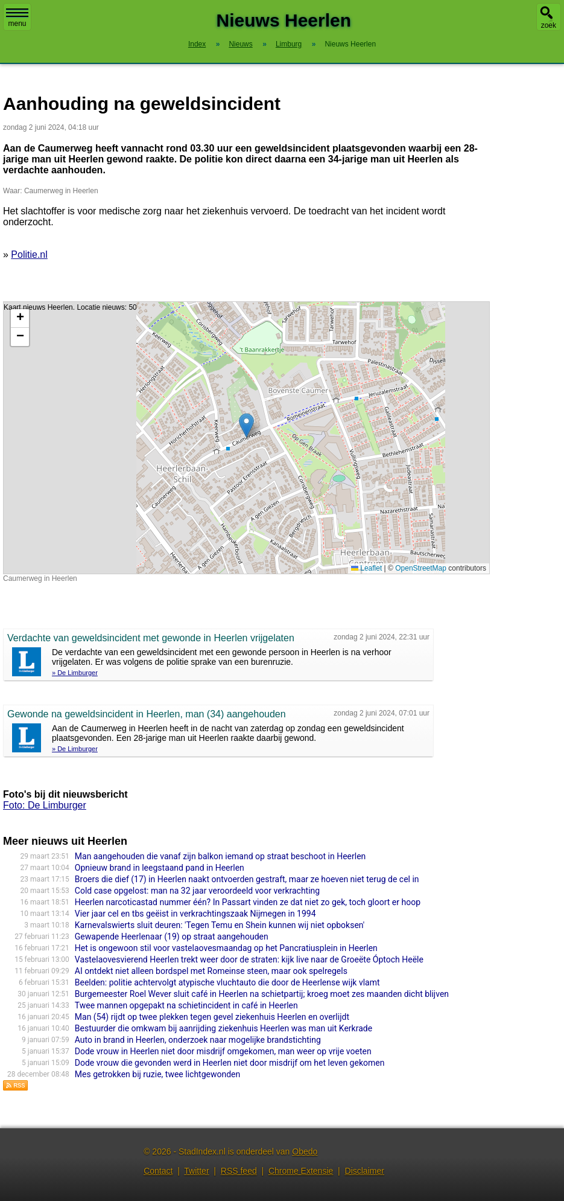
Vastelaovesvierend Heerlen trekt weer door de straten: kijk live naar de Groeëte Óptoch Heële (249, 959)
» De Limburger (75, 672)
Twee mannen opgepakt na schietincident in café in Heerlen (186, 1005)
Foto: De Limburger (44, 805)
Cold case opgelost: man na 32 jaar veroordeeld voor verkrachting (197, 890)
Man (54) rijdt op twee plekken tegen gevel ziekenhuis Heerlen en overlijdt (212, 1017)
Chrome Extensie (300, 1171)
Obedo (304, 1151)
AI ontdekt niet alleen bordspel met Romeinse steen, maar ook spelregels (211, 971)
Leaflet (366, 568)
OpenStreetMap (420, 568)
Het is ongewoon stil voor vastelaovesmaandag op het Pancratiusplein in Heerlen (226, 948)
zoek (548, 25)
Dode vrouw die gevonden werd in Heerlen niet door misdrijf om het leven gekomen (230, 1063)
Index (197, 44)
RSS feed (239, 1171)
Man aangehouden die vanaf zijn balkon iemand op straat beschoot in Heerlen (220, 856)
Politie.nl (29, 254)
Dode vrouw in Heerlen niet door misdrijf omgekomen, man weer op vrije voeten (223, 1051)
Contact (158, 1171)
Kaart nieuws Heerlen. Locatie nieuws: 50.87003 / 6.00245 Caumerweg (245, 437)
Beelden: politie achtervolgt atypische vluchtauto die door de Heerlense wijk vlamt (227, 982)
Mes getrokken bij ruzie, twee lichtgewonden (157, 1074)
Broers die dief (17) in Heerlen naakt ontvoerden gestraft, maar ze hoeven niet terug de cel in (247, 879)
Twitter (196, 1171)
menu (17, 18)
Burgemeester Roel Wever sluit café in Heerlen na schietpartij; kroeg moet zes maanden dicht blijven (262, 994)
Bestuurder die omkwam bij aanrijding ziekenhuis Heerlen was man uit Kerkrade (223, 1028)
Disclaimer (364, 1171)
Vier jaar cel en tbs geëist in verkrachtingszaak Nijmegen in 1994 (195, 913)
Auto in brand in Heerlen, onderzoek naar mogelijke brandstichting (198, 1040)
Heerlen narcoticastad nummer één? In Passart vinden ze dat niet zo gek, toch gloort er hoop (247, 902)
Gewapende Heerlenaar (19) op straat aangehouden (171, 936)
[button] (246, 425)
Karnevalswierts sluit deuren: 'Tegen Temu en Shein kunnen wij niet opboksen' (220, 925)
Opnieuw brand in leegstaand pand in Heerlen (159, 868)
